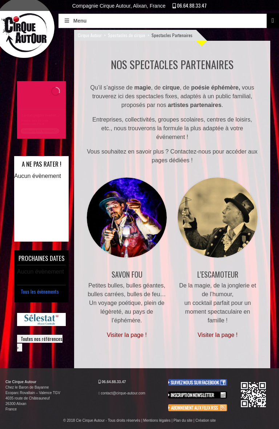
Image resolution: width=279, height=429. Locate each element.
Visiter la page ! (127, 335)
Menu (75, 21)
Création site (205, 420)
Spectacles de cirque (126, 35)
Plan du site (183, 420)
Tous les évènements (40, 291)
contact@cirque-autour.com (123, 393)
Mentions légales (156, 420)
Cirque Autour (90, 35)
